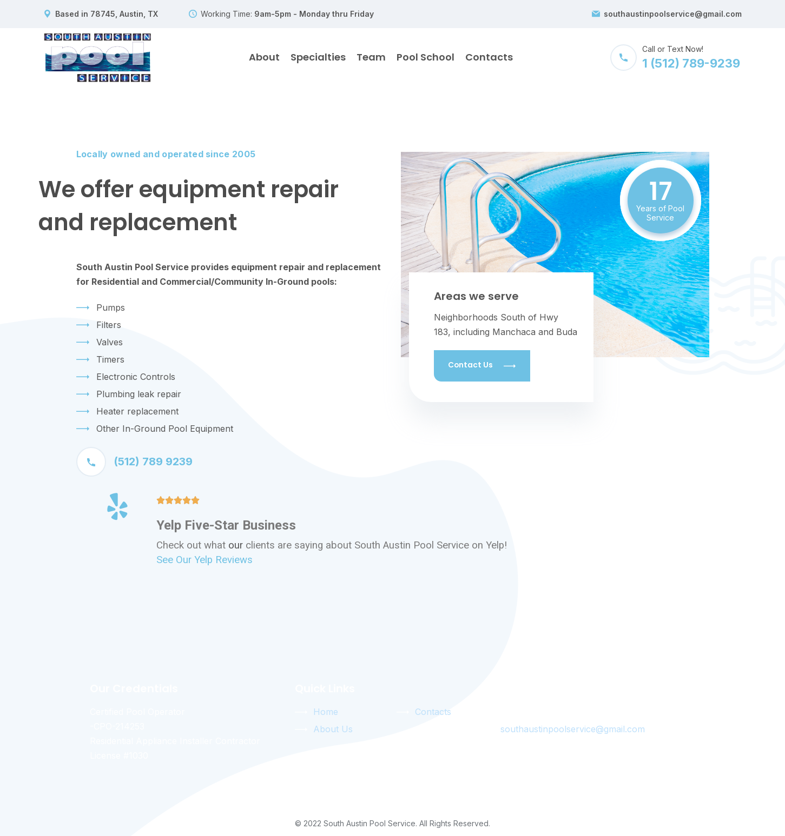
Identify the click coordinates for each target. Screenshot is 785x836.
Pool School (425, 57)
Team (371, 57)
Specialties (318, 57)
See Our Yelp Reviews (204, 560)
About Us (333, 729)
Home (325, 711)
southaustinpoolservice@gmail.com (673, 14)
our (235, 545)
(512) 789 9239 (134, 462)
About (264, 57)
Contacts (489, 57)
